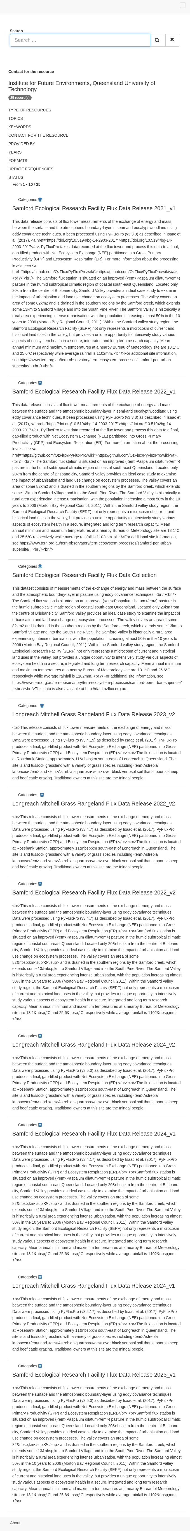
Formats (17, 160)
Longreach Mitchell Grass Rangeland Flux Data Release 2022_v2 (93, 803)
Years (15, 152)
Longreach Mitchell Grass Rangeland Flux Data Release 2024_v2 (93, 1045)
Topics (15, 118)
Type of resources (29, 110)
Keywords (19, 127)
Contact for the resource (38, 135)
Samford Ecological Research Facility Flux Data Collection (84, 575)
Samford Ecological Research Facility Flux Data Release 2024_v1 (94, 1133)
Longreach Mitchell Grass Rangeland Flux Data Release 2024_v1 (93, 1286)
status (15, 177)
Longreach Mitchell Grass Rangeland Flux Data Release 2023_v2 (93, 714)
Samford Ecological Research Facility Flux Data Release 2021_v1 (94, 208)
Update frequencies (30, 169)
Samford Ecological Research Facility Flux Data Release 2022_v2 (94, 892)
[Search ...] (80, 40)
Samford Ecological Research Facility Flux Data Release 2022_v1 (94, 391)
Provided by (21, 143)
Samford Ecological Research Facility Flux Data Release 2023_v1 (94, 1375)
